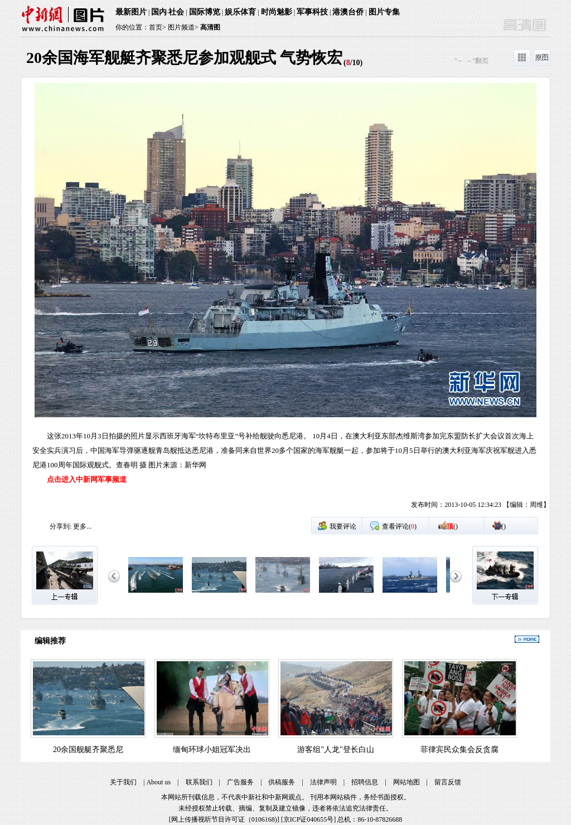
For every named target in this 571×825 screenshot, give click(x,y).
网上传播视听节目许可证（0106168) (224, 819)
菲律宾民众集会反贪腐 (459, 749)
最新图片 (131, 12)
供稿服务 (281, 782)
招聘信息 (364, 782)
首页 (155, 27)
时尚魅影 (276, 12)
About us (158, 782)
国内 (159, 12)
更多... (82, 526)
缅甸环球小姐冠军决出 (212, 749)
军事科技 (312, 12)
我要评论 (343, 526)
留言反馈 (447, 782)
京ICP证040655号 (308, 819)
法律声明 (323, 782)
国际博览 (204, 12)
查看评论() (399, 526)
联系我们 (199, 782)
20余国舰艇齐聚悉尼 (88, 749)
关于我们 (123, 782)
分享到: (60, 526)
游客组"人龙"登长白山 (335, 749)
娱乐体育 (240, 12)
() (452, 526)
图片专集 (384, 12)
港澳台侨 (348, 12)
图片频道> (183, 27)
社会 (176, 12)
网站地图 (406, 782)
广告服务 (240, 782)
